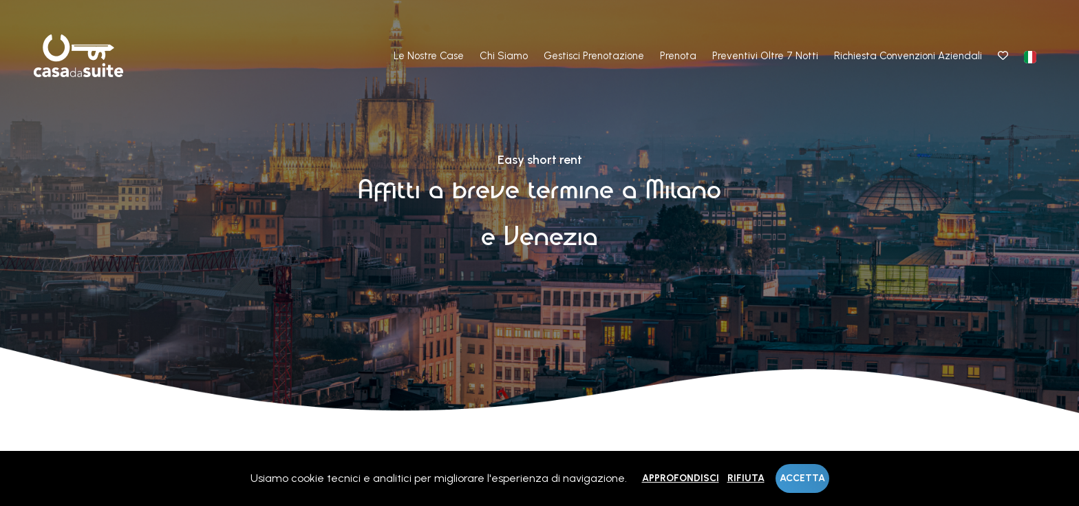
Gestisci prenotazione (594, 56)
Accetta (802, 478)
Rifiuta (746, 478)
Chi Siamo (504, 56)
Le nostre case (429, 56)
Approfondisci (680, 478)
